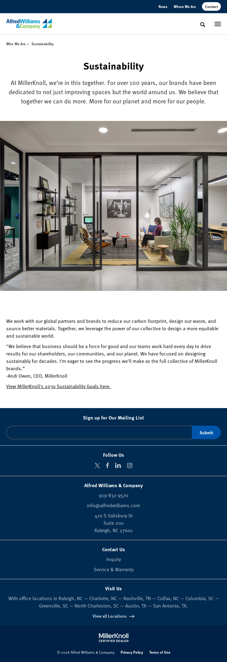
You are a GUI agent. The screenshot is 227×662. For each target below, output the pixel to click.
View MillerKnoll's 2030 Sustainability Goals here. (58, 386)
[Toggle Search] (202, 24)
